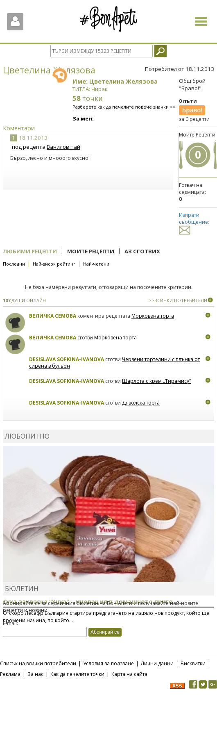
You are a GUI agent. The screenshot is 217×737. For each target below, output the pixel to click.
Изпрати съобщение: (194, 222)
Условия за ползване (108, 663)
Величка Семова (52, 315)
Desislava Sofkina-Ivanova (66, 359)
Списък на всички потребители (38, 663)
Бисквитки (193, 663)
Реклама (10, 674)
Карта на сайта (129, 674)
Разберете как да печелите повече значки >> (124, 107)
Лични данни (157, 663)
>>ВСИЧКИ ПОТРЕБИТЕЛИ (178, 300)
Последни (14, 264)
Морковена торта (152, 315)
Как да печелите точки (77, 674)
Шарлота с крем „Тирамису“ (156, 381)
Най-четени (96, 264)
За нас (35, 674)
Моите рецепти (90, 251)
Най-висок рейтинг (54, 264)
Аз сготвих (142, 251)
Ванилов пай (63, 146)
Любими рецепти (30, 251)
